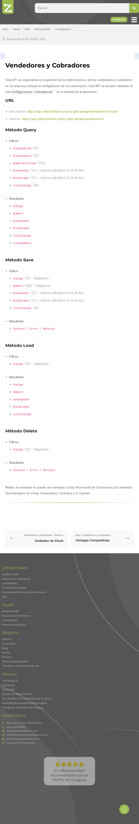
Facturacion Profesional (16, 579)
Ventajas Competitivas (100, 537)
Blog (5, 648)
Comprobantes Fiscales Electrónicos (24, 592)
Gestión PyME (10, 574)
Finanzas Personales (14, 588)
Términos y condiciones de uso (20, 666)
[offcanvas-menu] (135, 20)
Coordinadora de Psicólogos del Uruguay (26, 698)
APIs (4, 597)
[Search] (134, 8)
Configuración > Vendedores (32, 92)
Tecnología (8, 644)
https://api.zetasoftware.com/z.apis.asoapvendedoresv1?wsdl (72, 111)
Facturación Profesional (16, 616)
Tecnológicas (10, 681)
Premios (7, 657)
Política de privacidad (15, 661)
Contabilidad (9, 583)
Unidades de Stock (39, 538)
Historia (6, 639)
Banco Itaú (8, 689)
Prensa (6, 653)
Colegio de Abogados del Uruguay (23, 707)
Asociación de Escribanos (17, 694)
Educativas (8, 685)
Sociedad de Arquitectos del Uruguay (24, 703)
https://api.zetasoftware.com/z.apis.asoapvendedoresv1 (63, 119)
